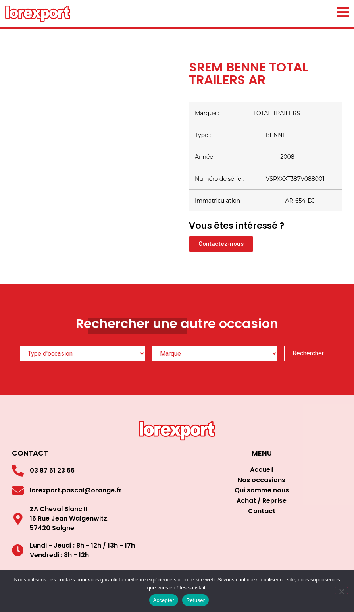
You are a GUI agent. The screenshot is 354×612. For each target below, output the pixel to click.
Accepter (163, 600)
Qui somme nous (262, 490)
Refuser (195, 600)
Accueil (261, 469)
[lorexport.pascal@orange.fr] (18, 490)
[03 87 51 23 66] (18, 471)
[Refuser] (341, 590)
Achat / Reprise (262, 500)
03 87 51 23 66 (52, 470)
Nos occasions (261, 480)
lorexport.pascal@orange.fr (76, 490)
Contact (261, 510)
